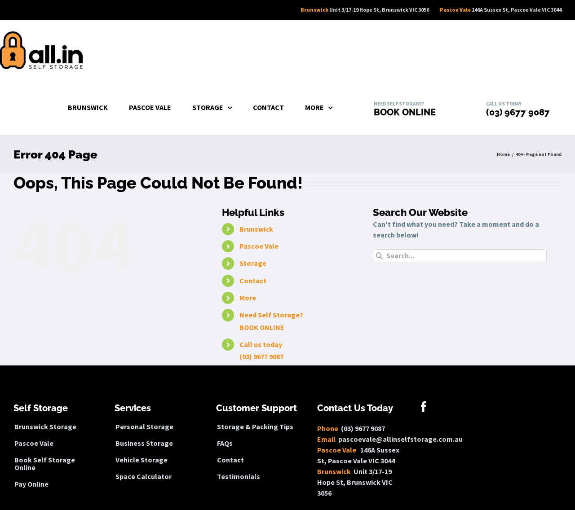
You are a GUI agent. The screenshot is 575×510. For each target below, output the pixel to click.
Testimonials (238, 476)
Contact (252, 280)
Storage (252, 263)
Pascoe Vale (259, 246)
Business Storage (144, 443)
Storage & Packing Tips (255, 427)
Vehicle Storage (141, 460)
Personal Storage (144, 427)
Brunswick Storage (45, 427)
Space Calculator (143, 476)
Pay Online (31, 484)
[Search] (379, 255)
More (247, 297)
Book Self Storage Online (44, 463)
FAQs (225, 443)
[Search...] (460, 255)
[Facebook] (423, 406)
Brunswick (256, 228)
